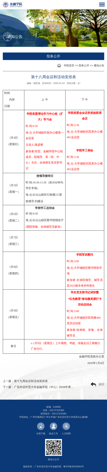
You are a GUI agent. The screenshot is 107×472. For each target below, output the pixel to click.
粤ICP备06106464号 (73, 466)
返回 (97, 384)
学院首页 (69, 65)
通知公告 (99, 65)
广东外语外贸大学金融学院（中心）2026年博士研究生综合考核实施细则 (59, 387)
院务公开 (84, 65)
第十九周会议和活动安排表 (31, 381)
